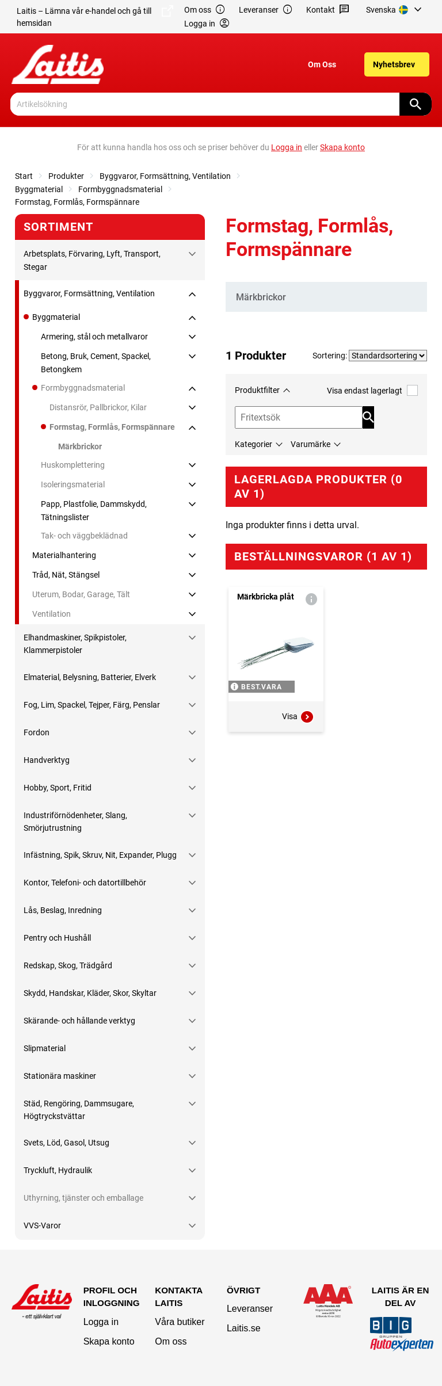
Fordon (36, 732)
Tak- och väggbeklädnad (84, 535)
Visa (298, 717)
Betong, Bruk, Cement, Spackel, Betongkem (96, 362)
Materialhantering (64, 555)
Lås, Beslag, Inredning (63, 910)
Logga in (101, 1322)
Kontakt (327, 10)
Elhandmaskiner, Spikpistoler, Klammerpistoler (75, 644)
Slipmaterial (45, 1048)
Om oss (205, 10)
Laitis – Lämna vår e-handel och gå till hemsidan (95, 16)
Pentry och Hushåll (57, 937)
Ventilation (51, 613)
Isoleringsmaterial (73, 484)
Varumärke (310, 444)
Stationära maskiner (60, 1075)
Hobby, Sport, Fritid (58, 787)
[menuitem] (395, 10)
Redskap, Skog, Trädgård (68, 965)
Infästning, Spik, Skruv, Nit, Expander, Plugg (100, 855)
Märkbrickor (80, 446)
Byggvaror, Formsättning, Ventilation (165, 176)
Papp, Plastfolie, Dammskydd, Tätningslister (94, 510)
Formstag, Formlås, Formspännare (77, 202)
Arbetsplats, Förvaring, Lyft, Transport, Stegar (92, 260)
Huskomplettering (73, 464)
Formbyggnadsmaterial (120, 189)
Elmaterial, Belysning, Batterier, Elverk (90, 677)
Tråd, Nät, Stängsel (66, 574)
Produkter (66, 176)
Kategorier (253, 444)
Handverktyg (47, 760)
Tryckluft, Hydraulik (58, 1170)
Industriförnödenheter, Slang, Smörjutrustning (75, 822)
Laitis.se (244, 1328)
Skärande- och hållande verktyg (79, 1020)
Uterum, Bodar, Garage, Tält (81, 594)
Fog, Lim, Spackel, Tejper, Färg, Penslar (92, 704)
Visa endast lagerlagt (372, 390)
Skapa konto (109, 1341)
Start (24, 176)
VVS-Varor (42, 1225)
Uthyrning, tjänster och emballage (83, 1197)
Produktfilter (257, 390)
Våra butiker (179, 1322)
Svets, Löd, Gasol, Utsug (66, 1142)
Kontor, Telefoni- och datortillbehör (85, 882)
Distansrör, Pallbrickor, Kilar (98, 407)
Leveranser (266, 10)
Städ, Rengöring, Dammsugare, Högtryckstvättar (79, 1110)
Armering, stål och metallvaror (94, 336)
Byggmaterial (39, 189)
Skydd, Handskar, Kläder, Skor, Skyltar (90, 993)
